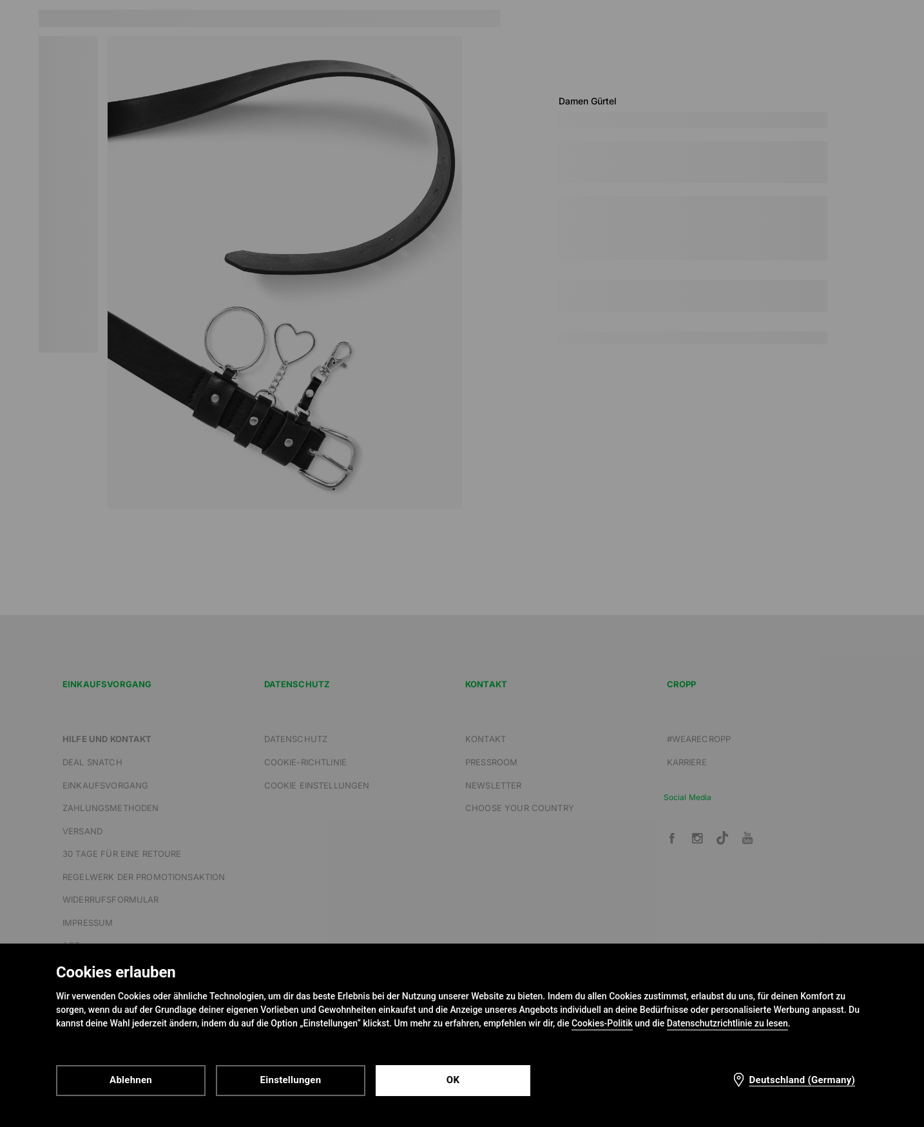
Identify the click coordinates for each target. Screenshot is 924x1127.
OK (453, 1080)
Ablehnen (131, 1080)
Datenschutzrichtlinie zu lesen (727, 1023)
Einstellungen (291, 1080)
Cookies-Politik (602, 1023)
